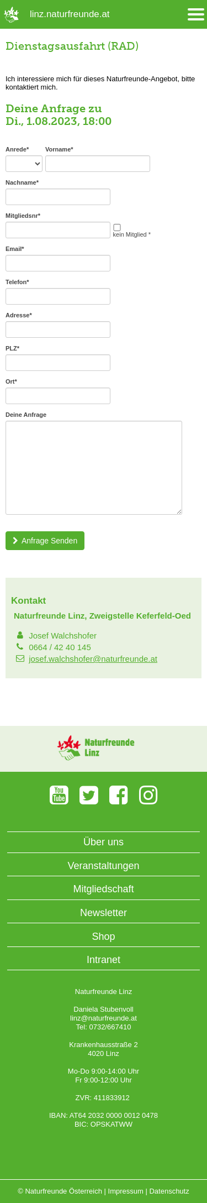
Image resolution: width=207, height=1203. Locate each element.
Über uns (103, 842)
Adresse (19, 315)
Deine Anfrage (26, 414)
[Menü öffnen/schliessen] (196, 14)
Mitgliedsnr (23, 215)
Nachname (22, 182)
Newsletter (103, 912)
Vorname (59, 149)
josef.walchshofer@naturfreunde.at (93, 658)
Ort (11, 381)
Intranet (103, 959)
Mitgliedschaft (103, 889)
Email (15, 248)
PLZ (12, 348)
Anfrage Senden (45, 540)
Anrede (17, 149)
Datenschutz (169, 1191)
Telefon (17, 282)
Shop (103, 936)
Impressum (126, 1191)
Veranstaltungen (103, 865)
